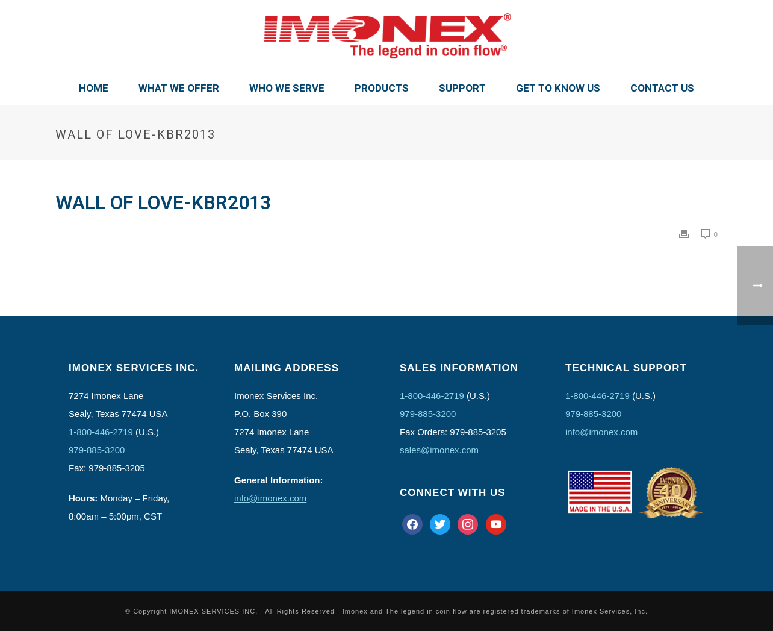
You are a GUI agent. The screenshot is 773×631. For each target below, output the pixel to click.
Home (93, 88)
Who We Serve (286, 88)
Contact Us (662, 88)
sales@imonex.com (439, 450)
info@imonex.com (270, 498)
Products (382, 88)
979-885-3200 (97, 450)
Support (462, 88)
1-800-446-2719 (101, 432)
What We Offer (178, 88)
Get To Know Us (558, 88)
